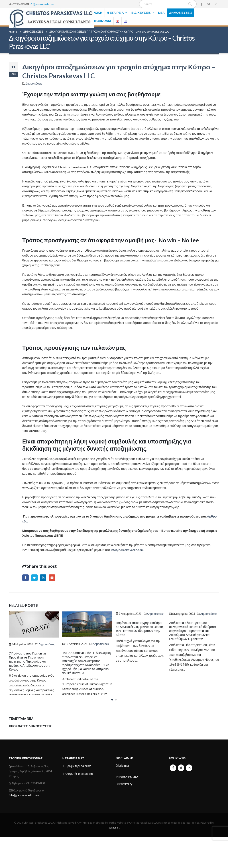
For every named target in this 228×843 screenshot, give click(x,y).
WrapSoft (114, 833)
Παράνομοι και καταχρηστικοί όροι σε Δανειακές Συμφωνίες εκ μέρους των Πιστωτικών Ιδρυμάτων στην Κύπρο (139, 629)
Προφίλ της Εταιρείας (78, 771)
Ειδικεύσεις (141, 12)
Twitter (34, 577)
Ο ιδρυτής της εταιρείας (79, 779)
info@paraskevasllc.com (41, 4)
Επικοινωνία (101, 21)
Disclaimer (122, 771)
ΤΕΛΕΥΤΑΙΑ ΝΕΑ (21, 724)
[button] (112, 705)
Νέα (161, 12)
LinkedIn (43, 577)
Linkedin (189, 773)
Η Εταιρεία (115, 12)
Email (52, 577)
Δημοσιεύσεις (180, 12)
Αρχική (96, 12)
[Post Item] (34, 624)
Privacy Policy (124, 790)
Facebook (25, 577)
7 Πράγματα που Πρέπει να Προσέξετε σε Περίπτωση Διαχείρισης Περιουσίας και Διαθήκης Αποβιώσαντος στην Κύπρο (29, 661)
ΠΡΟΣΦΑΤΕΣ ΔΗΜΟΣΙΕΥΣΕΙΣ (30, 732)
